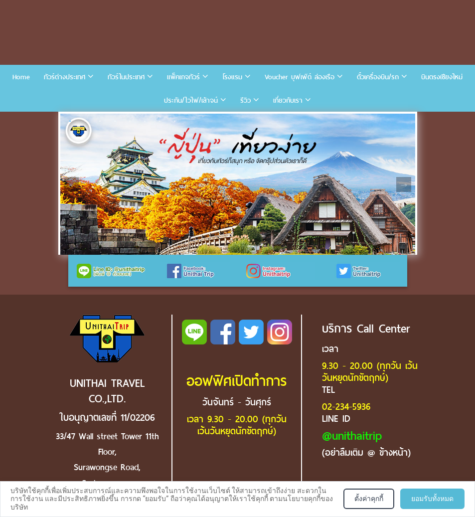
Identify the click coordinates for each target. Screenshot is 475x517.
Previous (71, 184)
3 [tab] (100, 121)
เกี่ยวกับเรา (288, 100)
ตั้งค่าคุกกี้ (368, 499)
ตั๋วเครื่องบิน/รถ (378, 77)
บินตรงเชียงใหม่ (442, 77)
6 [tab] (145, 121)
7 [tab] (160, 121)
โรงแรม (232, 77)
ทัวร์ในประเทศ (126, 77)
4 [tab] (115, 121)
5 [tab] (130, 121)
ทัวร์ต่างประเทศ (64, 77)
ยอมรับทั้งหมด (432, 499)
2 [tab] (85, 121)
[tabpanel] (237, 184)
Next (403, 184)
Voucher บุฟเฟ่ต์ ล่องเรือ (299, 77)
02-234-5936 (346, 406)
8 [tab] (175, 121)
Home (21, 77)
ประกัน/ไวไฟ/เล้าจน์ (191, 100)
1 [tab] (70, 121)
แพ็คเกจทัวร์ (183, 77)
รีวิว (245, 100)
